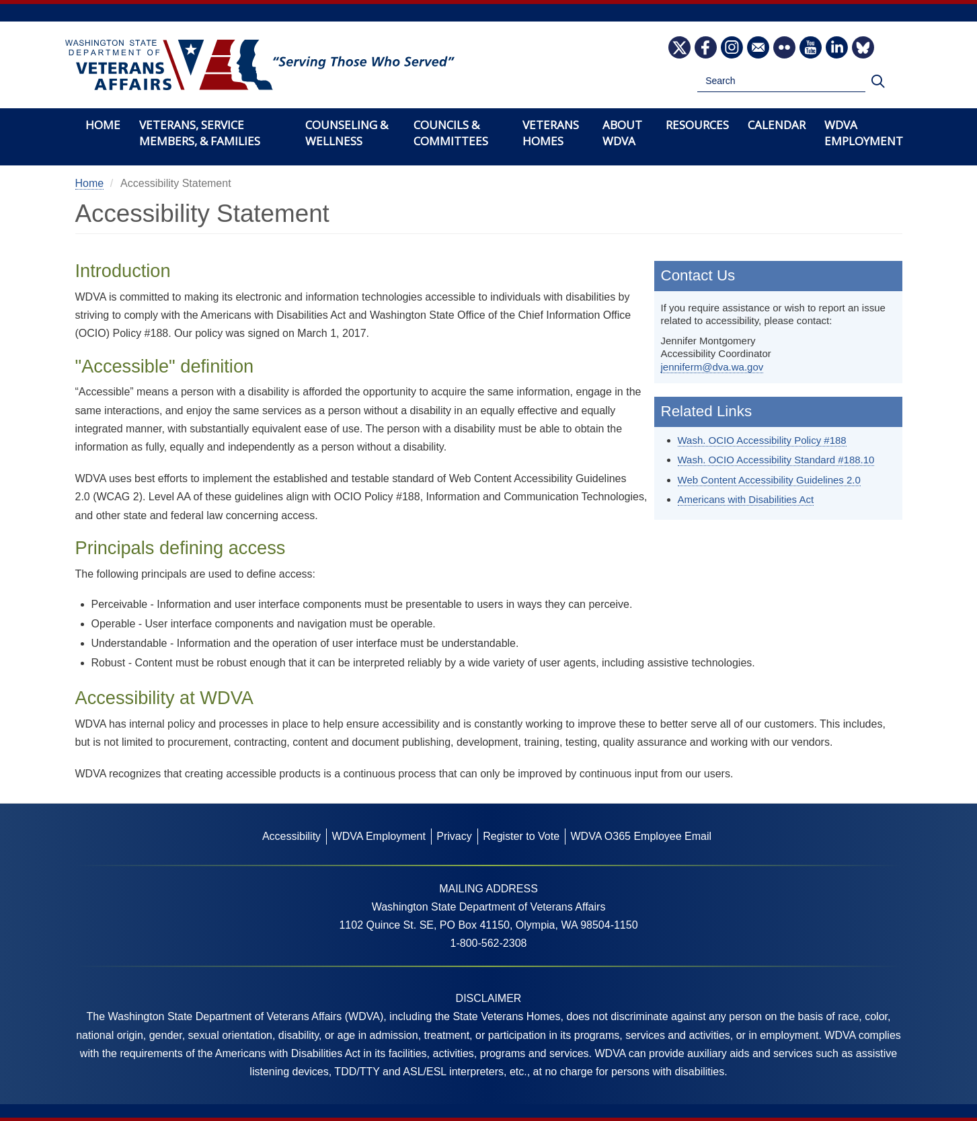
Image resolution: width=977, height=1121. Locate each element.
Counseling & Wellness (346, 133)
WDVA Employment (863, 133)
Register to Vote (521, 836)
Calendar (777, 124)
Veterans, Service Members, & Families (199, 133)
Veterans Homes (550, 133)
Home (102, 124)
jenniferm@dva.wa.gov (712, 367)
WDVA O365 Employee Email (640, 836)
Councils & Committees (451, 133)
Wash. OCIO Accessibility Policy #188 (762, 440)
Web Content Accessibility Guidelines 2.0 (769, 480)
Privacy (453, 836)
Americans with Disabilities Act (746, 499)
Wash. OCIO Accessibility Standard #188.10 (776, 459)
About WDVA (622, 133)
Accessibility (291, 836)
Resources (697, 124)
